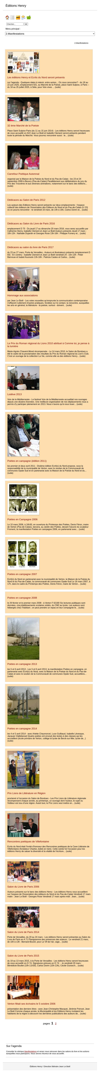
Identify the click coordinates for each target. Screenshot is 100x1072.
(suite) (58, 87)
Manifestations (30, 1051)
